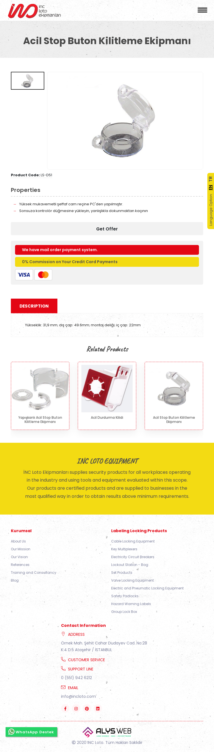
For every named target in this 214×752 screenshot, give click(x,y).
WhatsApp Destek (31, 732)
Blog (15, 580)
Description (34, 306)
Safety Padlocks (124, 596)
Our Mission (20, 549)
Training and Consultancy (33, 572)
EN (210, 187)
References (20, 564)
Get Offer (107, 229)
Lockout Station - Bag (129, 564)
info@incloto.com (78, 696)
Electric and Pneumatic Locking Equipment (147, 588)
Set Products (121, 572)
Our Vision (19, 557)
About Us (18, 541)
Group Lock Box (124, 611)
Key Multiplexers (124, 549)
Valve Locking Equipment (132, 580)
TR (210, 179)
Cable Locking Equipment (133, 541)
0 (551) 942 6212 (76, 677)
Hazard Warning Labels (131, 603)
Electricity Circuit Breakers (132, 557)
